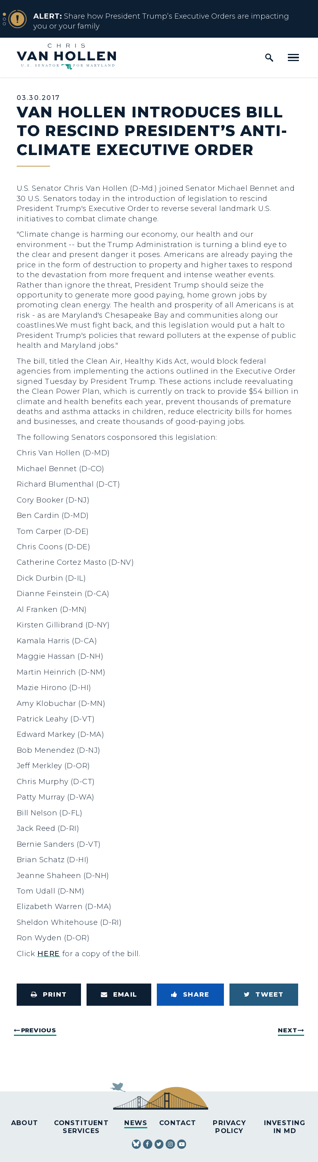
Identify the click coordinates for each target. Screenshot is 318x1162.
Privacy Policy (229, 1126)
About (24, 1123)
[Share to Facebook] (190, 995)
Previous (38, 1030)
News (135, 1123)
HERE (48, 953)
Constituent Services (81, 1126)
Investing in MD (285, 1126)
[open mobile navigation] (293, 57)
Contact (177, 1123)
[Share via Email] (119, 995)
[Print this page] (49, 995)
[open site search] (269, 57)
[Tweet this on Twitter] (263, 995)
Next (287, 1030)
